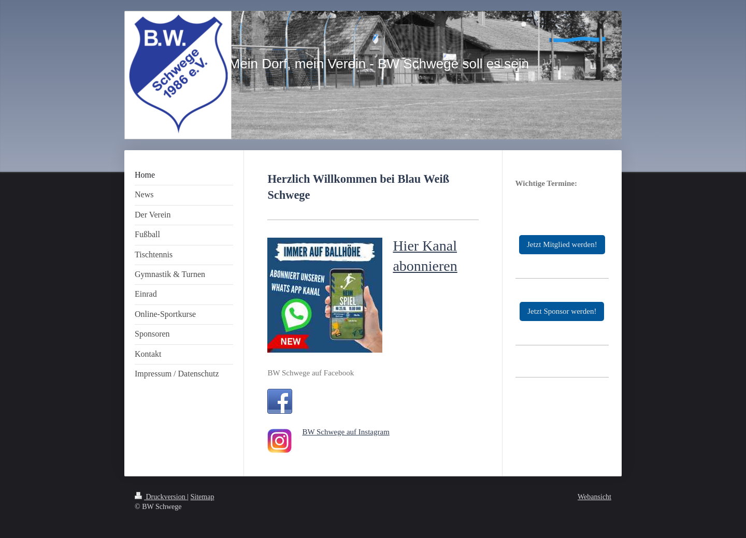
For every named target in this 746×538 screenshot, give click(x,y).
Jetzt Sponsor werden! (561, 311)
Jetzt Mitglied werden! (562, 244)
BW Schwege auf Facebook (310, 373)
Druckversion (161, 497)
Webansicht (594, 497)
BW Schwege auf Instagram (345, 432)
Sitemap (202, 497)
